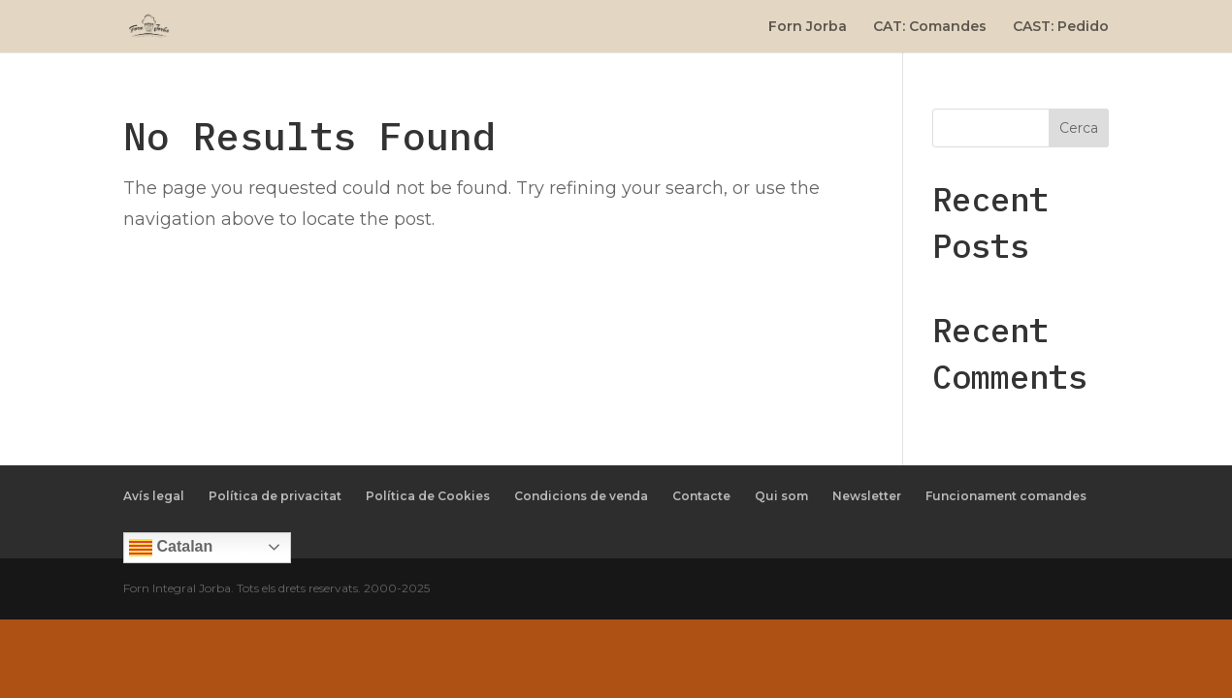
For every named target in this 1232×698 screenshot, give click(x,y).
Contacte (701, 496)
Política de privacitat (275, 496)
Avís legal (153, 496)
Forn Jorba (807, 27)
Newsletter (866, 496)
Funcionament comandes (1005, 496)
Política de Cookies (428, 496)
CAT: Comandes (930, 27)
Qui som (781, 496)
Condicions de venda (581, 496)
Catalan (170, 547)
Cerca (1078, 128)
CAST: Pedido (1061, 27)
